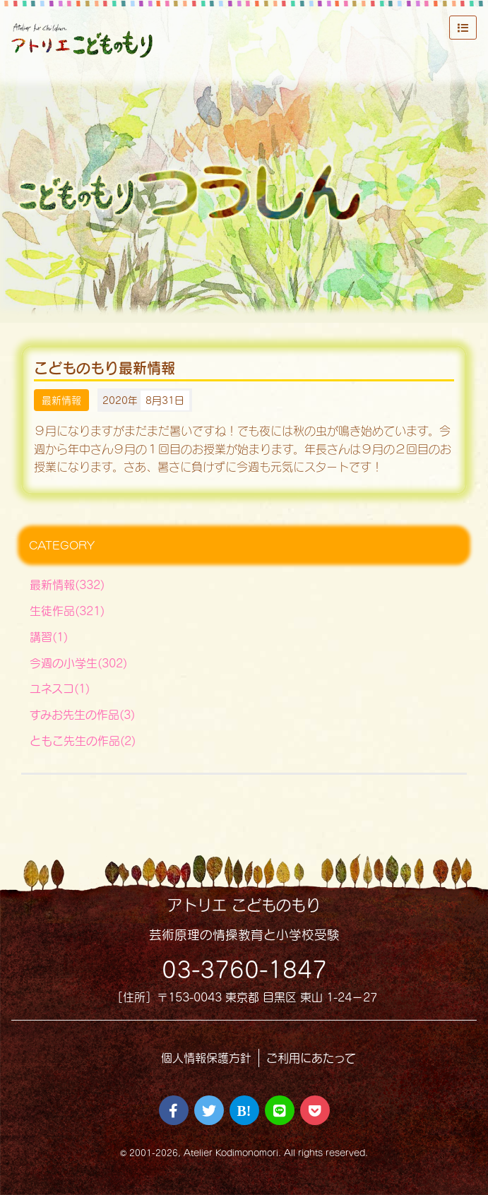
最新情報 (61, 400)
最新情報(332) (67, 584)
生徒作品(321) (67, 610)
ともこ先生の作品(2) (83, 740)
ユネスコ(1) (60, 688)
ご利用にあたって (311, 1057)
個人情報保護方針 (206, 1057)
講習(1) (49, 636)
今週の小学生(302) (78, 663)
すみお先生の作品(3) (82, 714)
